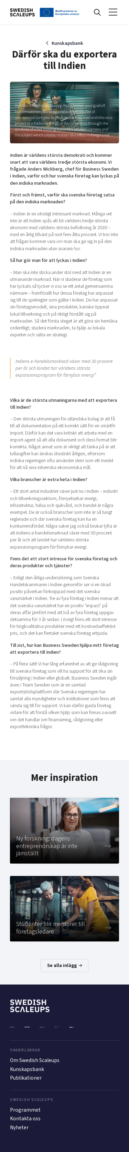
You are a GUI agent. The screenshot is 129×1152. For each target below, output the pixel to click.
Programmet (25, 1110)
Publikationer (26, 1078)
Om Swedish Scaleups (35, 1060)
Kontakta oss (25, 1118)
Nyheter (19, 1127)
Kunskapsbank (67, 43)
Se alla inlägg (64, 965)
